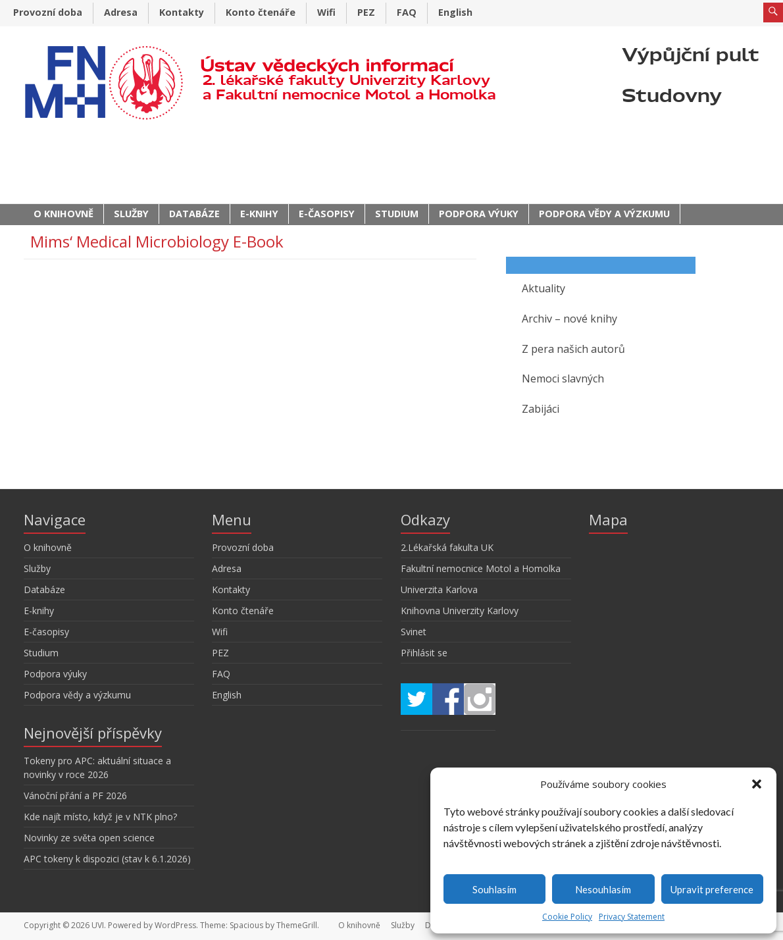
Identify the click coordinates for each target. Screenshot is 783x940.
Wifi (326, 12)
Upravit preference (711, 889)
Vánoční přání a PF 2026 (75, 795)
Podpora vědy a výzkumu (604, 213)
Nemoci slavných (563, 378)
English (455, 12)
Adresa (121, 12)
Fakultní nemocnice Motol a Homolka (481, 568)
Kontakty (181, 12)
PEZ (366, 12)
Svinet (413, 631)
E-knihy (259, 213)
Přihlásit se (424, 652)
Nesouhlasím (603, 889)
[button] (756, 784)
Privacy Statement (632, 916)
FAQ (407, 12)
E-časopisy (327, 213)
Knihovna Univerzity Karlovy (459, 610)
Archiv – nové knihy (569, 318)
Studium (396, 213)
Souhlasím (494, 889)
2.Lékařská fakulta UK (447, 547)
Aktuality (543, 288)
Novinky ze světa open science (89, 837)
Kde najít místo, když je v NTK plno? (100, 816)
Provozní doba (47, 12)
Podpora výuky (478, 213)
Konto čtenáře (260, 12)
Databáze (194, 213)
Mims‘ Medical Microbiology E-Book (157, 241)
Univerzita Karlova (439, 589)
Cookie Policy (567, 916)
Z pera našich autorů (573, 349)
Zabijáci (540, 409)
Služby (131, 213)
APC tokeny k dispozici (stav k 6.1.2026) (107, 858)
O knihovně (63, 213)
